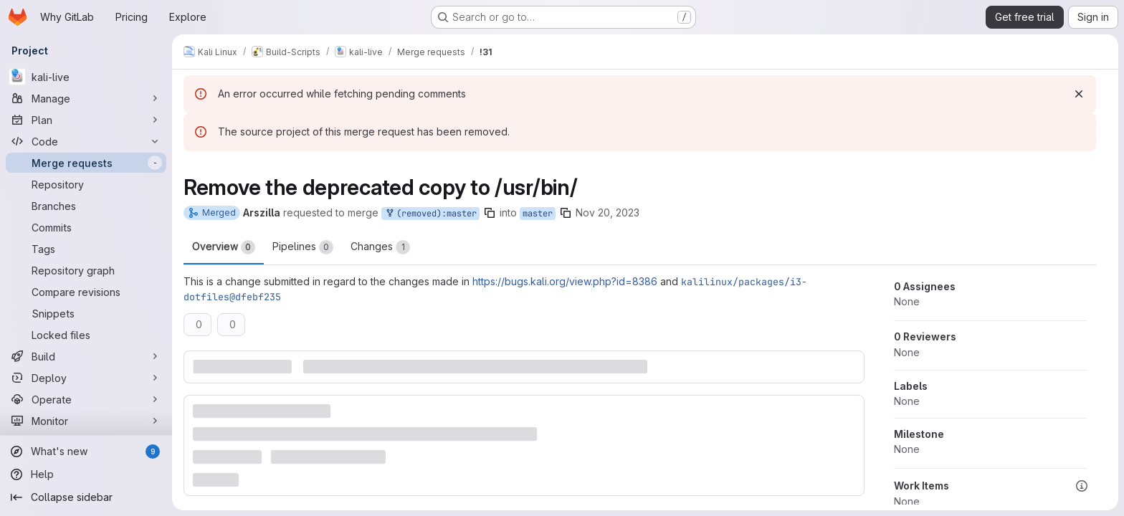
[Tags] (86, 249)
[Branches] (86, 206)
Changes (380, 247)
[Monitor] (86, 421)
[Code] (86, 141)
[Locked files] (86, 335)
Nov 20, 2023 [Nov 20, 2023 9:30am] (607, 212)
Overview (223, 247)
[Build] (86, 356)
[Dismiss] (1078, 93)
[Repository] (86, 184)
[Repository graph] (86, 270)
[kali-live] (86, 77)
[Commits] (86, 227)
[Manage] (86, 98)
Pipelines (302, 247)
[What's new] (86, 451)
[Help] (86, 474)
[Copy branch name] (489, 212)
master (538, 213)
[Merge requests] (86, 163)
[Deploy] (86, 378)
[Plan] (86, 120)
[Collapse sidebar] (86, 497)
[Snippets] (86, 313)
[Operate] (86, 399)
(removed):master (430, 214)
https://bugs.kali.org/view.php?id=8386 (564, 281)
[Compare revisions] (86, 292)
